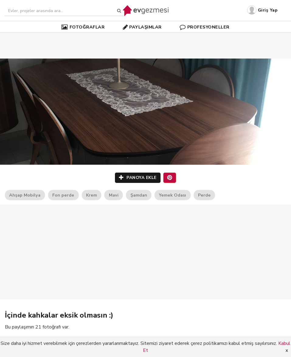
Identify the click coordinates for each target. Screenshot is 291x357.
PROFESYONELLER (205, 27)
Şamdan (138, 195)
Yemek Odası (172, 195)
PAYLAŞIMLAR (142, 27)
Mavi (114, 195)
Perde (204, 195)
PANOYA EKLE (138, 177)
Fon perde (63, 195)
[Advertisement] (145, 36)
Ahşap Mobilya (24, 195)
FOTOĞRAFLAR (83, 27)
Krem (91, 195)
